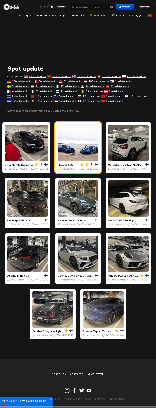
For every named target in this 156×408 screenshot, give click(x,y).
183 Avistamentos (96, 81)
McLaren (62, 165)
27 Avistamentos (68, 86)
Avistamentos (60, 7)
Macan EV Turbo (77, 220)
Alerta (118, 15)
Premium (97, 15)
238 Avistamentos (20, 81)
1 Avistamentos (136, 96)
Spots (29, 15)
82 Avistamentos (71, 81)
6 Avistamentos (18, 96)
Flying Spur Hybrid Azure (57, 331)
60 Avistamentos (134, 76)
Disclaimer (117, 399)
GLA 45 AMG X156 (138, 165)
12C (70, 165)
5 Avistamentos (65, 96)
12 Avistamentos (84, 76)
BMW (8, 165)
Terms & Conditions (77, 399)
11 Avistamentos (68, 91)
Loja (63, 15)
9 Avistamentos (35, 76)
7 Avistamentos (18, 86)
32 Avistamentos (117, 86)
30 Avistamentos (46, 81)
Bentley (62, 276)
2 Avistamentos (42, 96)
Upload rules (78, 15)
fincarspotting (68, 168)
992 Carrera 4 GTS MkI (131, 276)
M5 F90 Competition (24, 165)
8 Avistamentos (115, 91)
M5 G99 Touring (124, 220)
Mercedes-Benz (117, 165)
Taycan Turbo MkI (103, 331)
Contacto (76, 374)
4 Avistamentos (18, 91)
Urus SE (26, 220)
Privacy (100, 399)
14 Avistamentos (93, 86)
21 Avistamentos (43, 86)
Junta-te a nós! (46, 15)
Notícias (42, 7)
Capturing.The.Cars (18, 168)
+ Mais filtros (143, 6)
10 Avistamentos (109, 76)
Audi (10, 276)
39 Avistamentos (59, 76)
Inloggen (135, 15)
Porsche (62, 220)
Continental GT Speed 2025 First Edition (92, 276)
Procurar (124, 6)
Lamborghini (14, 220)
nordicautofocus (119, 279)
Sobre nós (59, 374)
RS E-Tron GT (21, 276)
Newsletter (96, 374)
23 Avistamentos (43, 91)
